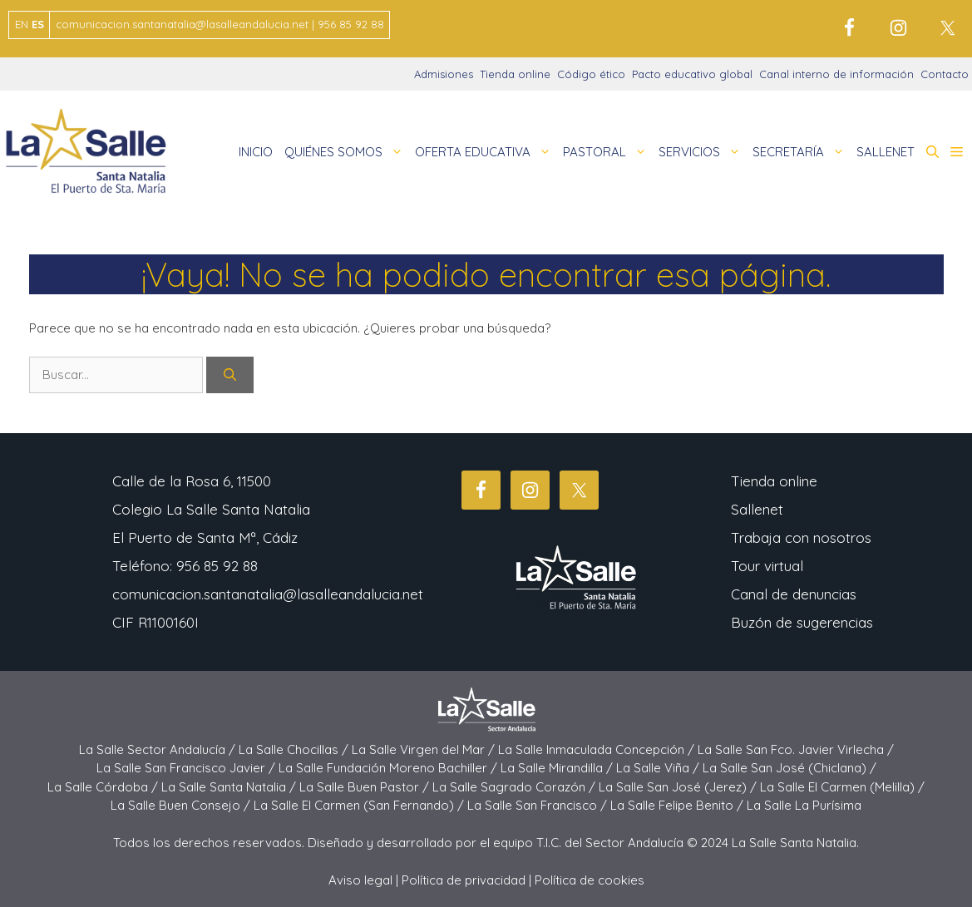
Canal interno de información (836, 74)
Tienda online (515, 74)
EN (21, 24)
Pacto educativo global (692, 74)
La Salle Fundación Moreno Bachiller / (390, 768)
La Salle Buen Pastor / (365, 787)
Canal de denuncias (793, 594)
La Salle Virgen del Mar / (425, 749)
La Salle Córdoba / (104, 787)
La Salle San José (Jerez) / (679, 787)
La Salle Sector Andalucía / (159, 749)
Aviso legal (360, 880)
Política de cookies (589, 880)
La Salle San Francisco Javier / (187, 768)
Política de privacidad (463, 880)
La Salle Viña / (659, 768)
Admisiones (443, 74)
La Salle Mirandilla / (558, 768)
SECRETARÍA (801, 152)
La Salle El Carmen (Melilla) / (842, 787)
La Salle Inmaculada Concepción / (598, 749)
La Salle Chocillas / (295, 749)
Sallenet (757, 509)
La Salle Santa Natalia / (230, 787)
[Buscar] (230, 375)
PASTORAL (608, 152)
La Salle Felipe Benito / (678, 805)
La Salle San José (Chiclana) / (789, 768)
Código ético (591, 74)
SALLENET (885, 152)
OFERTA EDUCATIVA (486, 152)
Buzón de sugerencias (802, 622)
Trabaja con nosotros (801, 537)
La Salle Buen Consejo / (182, 805)
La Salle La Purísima (804, 805)
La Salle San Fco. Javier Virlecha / (796, 749)
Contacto (944, 74)
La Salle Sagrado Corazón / (515, 787)
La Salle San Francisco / (538, 805)
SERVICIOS (703, 152)
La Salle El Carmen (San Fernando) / (360, 805)
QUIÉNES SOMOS (346, 152)
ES (38, 24)
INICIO (256, 152)
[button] (932, 152)
